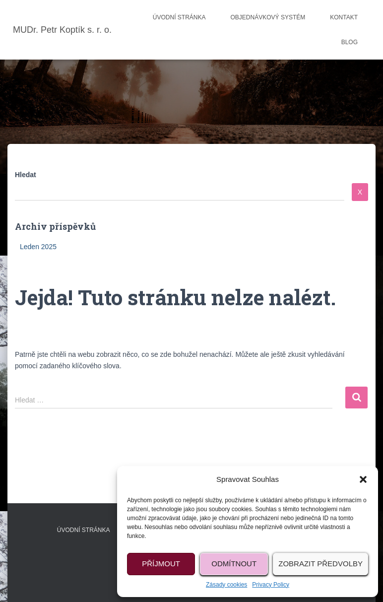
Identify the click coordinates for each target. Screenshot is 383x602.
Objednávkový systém (268, 17)
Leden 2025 (38, 247)
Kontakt (344, 17)
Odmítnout (233, 563)
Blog (349, 42)
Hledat (25, 175)
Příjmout (161, 563)
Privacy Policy (270, 584)
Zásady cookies (226, 584)
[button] (363, 479)
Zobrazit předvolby (320, 563)
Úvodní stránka (179, 17)
